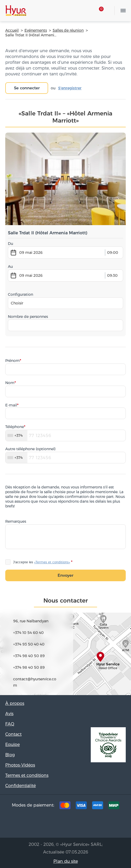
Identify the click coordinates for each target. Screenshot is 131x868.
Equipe (12, 744)
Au (10, 266)
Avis (9, 713)
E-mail (11, 405)
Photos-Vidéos (20, 765)
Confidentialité (20, 785)
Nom (9, 382)
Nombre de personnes (28, 316)
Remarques (15, 521)
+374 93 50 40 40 (28, 644)
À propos (14, 703)
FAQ (9, 723)
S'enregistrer (70, 88)
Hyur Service (15, 10)
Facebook (57, 825)
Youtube (90, 825)
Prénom (12, 360)
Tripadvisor (41, 825)
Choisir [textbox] (17, 303)
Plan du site (65, 861)
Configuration (20, 294)
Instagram (73, 825)
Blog (10, 754)
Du (10, 243)
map (65, 646)
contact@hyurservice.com (34, 682)
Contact (13, 734)
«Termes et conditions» (52, 562)
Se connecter (27, 87)
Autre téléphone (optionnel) (30, 449)
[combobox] (65, 303)
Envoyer (65, 575)
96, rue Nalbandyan (30, 621)
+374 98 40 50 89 (29, 655)
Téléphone (14, 426)
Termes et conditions (26, 775)
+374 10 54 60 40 (28, 632)
